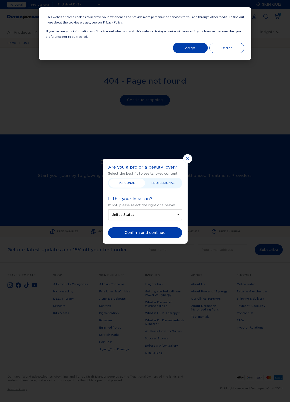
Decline (227, 48)
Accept (190, 48)
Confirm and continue (145, 232)
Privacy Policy (112, 22)
